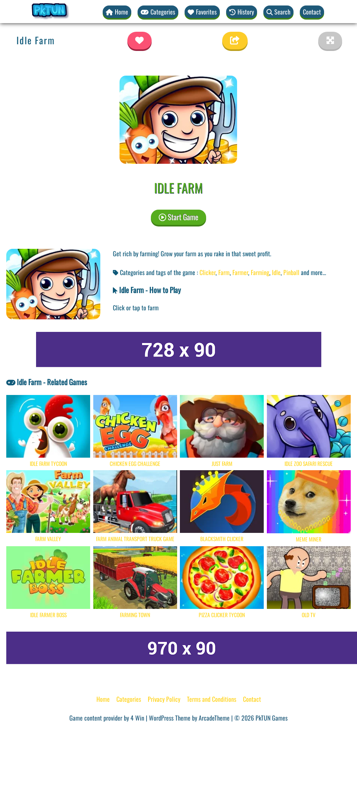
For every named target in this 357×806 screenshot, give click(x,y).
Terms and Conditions (211, 699)
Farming (260, 272)
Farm (224, 272)
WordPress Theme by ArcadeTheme (189, 718)
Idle (276, 272)
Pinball (291, 272)
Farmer (240, 272)
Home (103, 699)
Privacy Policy (164, 699)
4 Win (137, 718)
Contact (312, 11)
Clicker (207, 272)
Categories (128, 699)
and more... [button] (313, 272)
